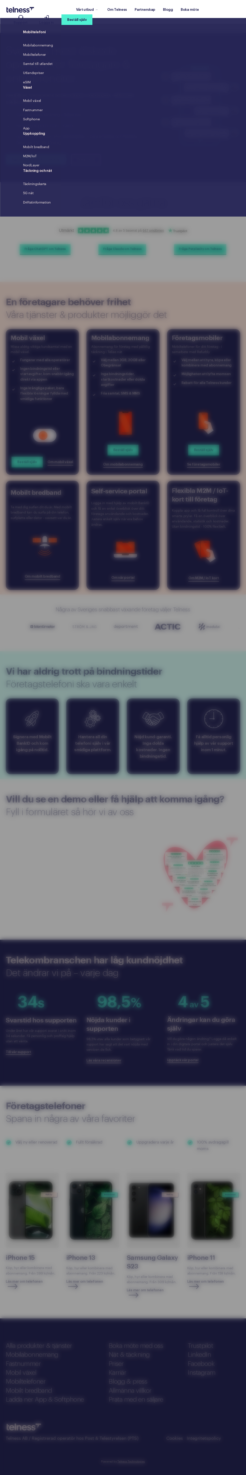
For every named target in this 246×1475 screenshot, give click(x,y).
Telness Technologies (131, 1461)
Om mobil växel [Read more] (60, 462)
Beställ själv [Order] (27, 462)
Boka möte (86, 159)
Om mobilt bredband (42, 576)
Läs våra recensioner (103, 1060)
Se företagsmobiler (203, 464)
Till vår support (18, 1052)
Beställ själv (77, 19)
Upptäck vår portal (182, 1060)
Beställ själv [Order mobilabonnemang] (123, 450)
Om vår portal (122, 577)
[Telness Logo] (20, 10)
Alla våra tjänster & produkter (36, 159)
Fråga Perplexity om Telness (200, 248)
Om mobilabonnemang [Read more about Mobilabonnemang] (123, 464)
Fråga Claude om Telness (122, 248)
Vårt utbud (87, 9)
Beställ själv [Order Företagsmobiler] (203, 450)
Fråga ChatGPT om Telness (45, 248)
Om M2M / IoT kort (203, 578)
